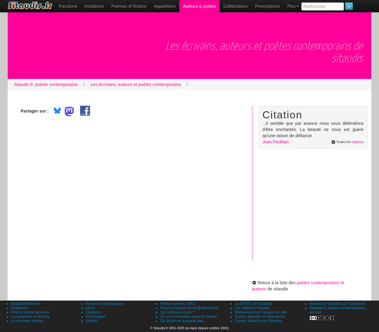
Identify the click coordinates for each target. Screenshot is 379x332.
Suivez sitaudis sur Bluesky (258, 321)
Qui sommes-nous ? (177, 312)
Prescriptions (267, 6)
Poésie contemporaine (30, 312)
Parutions (68, 6)
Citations (93, 312)
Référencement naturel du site (261, 312)
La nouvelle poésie (27, 321)
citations (358, 142)
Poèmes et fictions (128, 6)
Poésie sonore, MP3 (177, 303)
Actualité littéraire (26, 303)
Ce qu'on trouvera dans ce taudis (188, 316)
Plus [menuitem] (293, 6)
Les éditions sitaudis (252, 308)
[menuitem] (68, 6)
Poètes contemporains (105, 303)
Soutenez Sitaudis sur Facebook (337, 303)
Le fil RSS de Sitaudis (253, 303)
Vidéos (91, 321)
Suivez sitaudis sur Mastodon (260, 316)
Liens (90, 308)
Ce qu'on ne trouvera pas (182, 321)
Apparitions (165, 6)
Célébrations (235, 6)
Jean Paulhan (276, 141)
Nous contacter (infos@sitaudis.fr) (189, 308)
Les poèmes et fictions (30, 316)
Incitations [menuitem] (94, 6)
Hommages (95, 316)
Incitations (20, 308)
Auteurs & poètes (199, 6)
